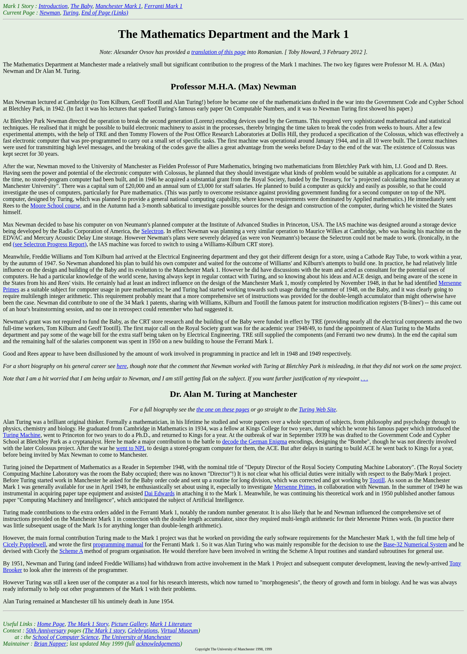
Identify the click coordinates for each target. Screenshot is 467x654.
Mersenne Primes (294, 487)
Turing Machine (21, 435)
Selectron (152, 231)
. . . (364, 378)
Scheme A (71, 551)
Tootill (377, 480)
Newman (49, 12)
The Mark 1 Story (87, 624)
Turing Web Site (317, 409)
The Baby (81, 6)
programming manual (118, 544)
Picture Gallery (129, 624)
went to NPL (131, 448)
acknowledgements (158, 644)
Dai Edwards (159, 493)
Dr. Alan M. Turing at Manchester (233, 394)
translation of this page (218, 52)
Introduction (53, 6)
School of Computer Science (65, 637)
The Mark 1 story (105, 630)
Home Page (51, 624)
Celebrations (143, 630)
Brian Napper (50, 644)
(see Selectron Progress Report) (49, 244)
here (122, 366)
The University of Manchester (136, 637)
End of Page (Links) (104, 12)
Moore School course (55, 205)
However (13, 538)
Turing (70, 12)
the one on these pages (222, 409)
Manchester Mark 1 (118, 6)
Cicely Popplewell (24, 544)
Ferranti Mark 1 (163, 6)
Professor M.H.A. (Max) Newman (233, 86)
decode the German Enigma (254, 441)
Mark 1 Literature (171, 624)
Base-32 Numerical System (415, 544)
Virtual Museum (179, 630)
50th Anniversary (46, 630)
